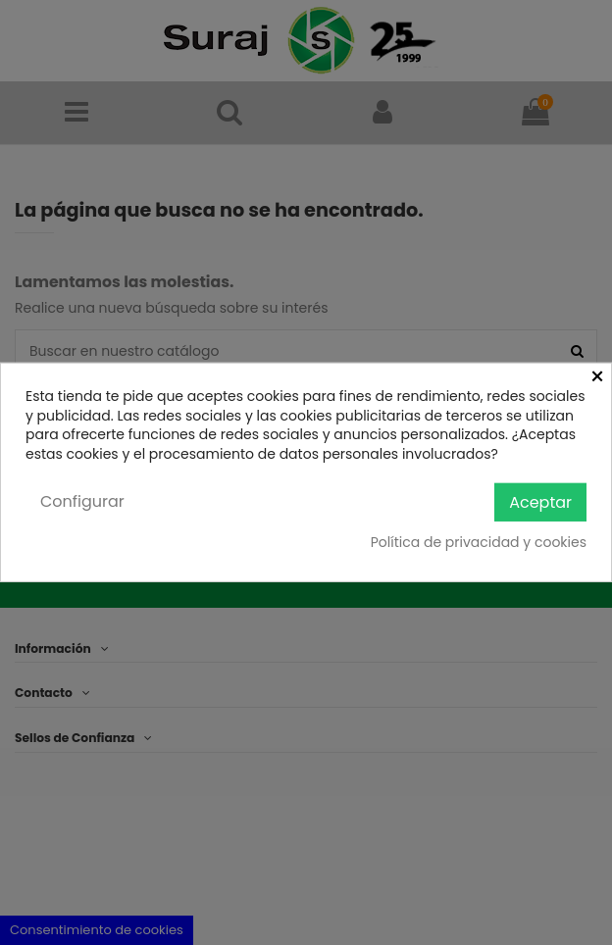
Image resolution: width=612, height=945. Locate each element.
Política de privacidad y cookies (478, 542)
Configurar (82, 501)
